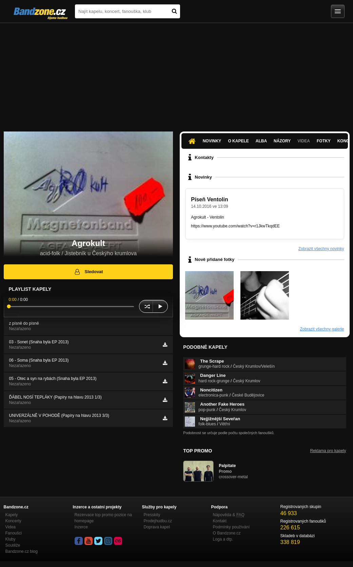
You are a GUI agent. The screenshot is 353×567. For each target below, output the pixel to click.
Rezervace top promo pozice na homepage (103, 517)
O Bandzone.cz (227, 533)
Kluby (10, 539)
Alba (261, 141)
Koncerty (13, 521)
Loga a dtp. (223, 539)
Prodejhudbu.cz (158, 521)
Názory (282, 141)
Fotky (324, 141)
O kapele (238, 141)
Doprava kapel (157, 527)
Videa (303, 141)
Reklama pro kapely (328, 450)
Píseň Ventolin (209, 199)
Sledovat (88, 272)
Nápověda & (228, 514)
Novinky (212, 141)
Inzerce (81, 527)
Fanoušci (13, 533)
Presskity (152, 514)
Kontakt (220, 521)
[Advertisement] (176, 73)
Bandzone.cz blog (21, 551)
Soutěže (12, 545)
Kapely (11, 514)
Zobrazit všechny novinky (321, 248)
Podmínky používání (231, 527)
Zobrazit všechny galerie (322, 329)
